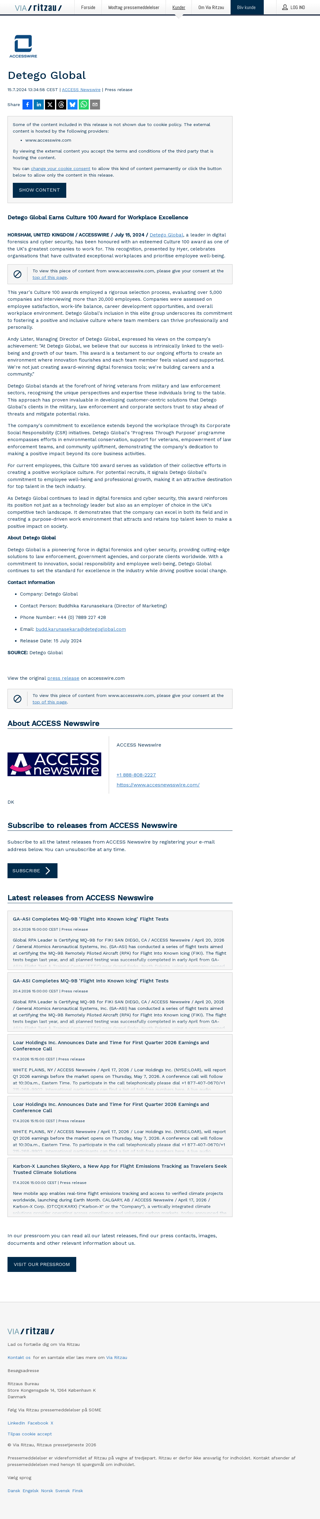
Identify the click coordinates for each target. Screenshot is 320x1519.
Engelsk (30, 1490)
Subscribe (32, 870)
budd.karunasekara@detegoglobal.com (81, 629)
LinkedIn (16, 1422)
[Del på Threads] (61, 105)
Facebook (38, 1422)
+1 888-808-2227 (136, 775)
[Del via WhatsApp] (84, 105)
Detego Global (166, 235)
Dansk (14, 1490)
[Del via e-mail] (95, 105)
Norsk (47, 1490)
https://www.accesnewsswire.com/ (158, 785)
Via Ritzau (116, 1357)
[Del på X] (50, 105)
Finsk (77, 1490)
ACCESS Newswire (81, 89)
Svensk (62, 1490)
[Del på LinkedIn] (39, 105)
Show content (39, 190)
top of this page (49, 277)
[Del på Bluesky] (73, 105)
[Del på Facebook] (27, 105)
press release (63, 678)
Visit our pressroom (42, 1264)
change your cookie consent (60, 168)
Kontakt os (19, 1357)
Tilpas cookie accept (30, 1433)
